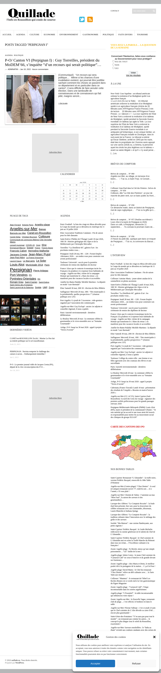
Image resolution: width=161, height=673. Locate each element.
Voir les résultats (133, 75)
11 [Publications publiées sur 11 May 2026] (63, 193)
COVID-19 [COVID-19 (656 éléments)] (30, 245)
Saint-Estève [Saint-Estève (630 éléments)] (44, 282)
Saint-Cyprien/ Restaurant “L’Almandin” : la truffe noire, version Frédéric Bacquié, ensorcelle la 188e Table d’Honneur (133, 480)
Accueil (7, 34)
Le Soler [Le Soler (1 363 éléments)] (41, 260)
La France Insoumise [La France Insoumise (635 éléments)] (34, 258)
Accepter (95, 663)
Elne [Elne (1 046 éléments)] (44, 245)
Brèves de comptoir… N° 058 (122, 205)
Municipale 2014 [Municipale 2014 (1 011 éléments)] (34, 265)
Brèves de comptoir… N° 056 (122, 236)
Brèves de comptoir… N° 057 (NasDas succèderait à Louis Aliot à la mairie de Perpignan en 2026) (131, 220)
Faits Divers (125, 34)
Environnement (69, 34)
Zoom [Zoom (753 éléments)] (51, 287)
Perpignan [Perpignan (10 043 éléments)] (21, 269)
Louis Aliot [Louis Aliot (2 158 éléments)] (17, 264)
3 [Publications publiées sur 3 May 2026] (102, 188)
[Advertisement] (20, 193)
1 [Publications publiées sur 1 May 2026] (89, 188)
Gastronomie (90, 34)
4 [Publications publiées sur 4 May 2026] (63, 190)
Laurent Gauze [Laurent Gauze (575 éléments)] (16, 261)
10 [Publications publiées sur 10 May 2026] (102, 190)
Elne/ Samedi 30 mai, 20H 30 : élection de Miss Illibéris (133, 334)
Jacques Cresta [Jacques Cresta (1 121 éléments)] (18, 254)
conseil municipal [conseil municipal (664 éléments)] (17, 245)
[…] (112, 153)
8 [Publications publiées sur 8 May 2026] (89, 190)
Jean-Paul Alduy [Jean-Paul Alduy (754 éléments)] (17, 257)
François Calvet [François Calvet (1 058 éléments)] (18, 250)
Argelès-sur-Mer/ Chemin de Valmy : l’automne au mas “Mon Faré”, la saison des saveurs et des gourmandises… (133, 497)
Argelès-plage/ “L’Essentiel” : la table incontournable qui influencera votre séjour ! (132, 594)
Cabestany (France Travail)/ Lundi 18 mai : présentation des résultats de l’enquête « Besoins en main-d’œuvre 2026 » (133, 390)
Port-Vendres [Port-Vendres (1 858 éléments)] (19, 275)
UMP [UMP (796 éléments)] (45, 287)
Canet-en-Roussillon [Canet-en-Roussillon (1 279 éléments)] (39, 233)
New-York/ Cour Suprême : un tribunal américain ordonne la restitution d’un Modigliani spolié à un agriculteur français (130, 96)
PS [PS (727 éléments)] (30, 275)
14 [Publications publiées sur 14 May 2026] (83, 193)
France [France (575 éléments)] (37, 248)
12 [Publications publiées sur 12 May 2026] (70, 193)
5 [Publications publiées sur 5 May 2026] (70, 190)
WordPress (19, 663)
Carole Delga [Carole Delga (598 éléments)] (15, 237)
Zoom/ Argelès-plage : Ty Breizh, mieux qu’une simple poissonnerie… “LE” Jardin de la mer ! (132, 550)
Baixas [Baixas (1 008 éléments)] (42, 229)
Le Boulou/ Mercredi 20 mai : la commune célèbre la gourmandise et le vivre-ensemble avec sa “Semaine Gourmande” (132, 375)
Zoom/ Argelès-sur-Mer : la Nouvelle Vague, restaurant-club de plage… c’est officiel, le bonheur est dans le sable (133, 601)
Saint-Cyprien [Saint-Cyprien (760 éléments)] (31, 282)
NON (117, 65)
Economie (49, 34)
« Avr (82, 201)
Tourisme (142, 34)
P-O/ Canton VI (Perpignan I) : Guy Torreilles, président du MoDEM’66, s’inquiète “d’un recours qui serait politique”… (53, 62)
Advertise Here (55, 152)
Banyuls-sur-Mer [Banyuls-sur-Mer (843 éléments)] (18, 233)
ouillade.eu (15, 660)
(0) (115, 153)
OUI (116, 68)
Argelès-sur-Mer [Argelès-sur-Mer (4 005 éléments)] (23, 229)
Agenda (20, 34)
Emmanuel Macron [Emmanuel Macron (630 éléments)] (17, 248)
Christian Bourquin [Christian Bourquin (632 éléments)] (29, 237)
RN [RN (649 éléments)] (38, 279)
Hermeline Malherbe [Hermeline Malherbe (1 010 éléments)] (38, 250)
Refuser (136, 663)
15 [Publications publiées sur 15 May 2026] (89, 193)
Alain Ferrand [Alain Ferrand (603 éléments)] (15, 225)
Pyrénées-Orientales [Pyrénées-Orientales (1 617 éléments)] (23, 278)
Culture (34, 34)
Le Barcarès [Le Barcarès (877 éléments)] (29, 261)
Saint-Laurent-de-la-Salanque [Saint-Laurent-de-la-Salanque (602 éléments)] (22, 287)
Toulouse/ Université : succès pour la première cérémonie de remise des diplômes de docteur (129, 309)
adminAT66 (13, 69)
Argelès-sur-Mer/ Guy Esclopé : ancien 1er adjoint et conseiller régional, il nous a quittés (132, 353)
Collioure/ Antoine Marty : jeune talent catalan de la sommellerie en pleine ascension (131, 279)
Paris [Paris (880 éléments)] (46, 265)
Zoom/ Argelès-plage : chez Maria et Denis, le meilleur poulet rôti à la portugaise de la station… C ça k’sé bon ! (133, 565)
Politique (108, 34)
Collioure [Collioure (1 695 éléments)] (44, 236)
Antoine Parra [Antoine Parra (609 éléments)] (27, 225)
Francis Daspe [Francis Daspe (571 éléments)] (47, 248)
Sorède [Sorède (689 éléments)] (38, 287)
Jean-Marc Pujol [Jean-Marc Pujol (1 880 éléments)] (39, 254)
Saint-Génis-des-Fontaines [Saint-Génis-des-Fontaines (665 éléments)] (21, 285)
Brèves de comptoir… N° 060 (122, 174)
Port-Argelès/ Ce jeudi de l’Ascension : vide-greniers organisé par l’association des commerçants (132, 347)
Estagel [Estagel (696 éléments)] (30, 248)
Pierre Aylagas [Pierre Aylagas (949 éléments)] (40, 270)
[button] (154, 637)
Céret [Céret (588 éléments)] (38, 245)
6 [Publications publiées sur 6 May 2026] (76, 190)
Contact (115, 11)
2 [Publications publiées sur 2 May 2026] (95, 188)
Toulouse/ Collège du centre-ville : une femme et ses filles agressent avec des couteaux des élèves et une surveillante (131, 360)
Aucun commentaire (40, 69)
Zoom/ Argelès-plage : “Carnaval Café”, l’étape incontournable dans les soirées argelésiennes (129, 588)
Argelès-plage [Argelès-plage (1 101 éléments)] (42, 224)
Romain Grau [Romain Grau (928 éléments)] (16, 282)
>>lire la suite (63, 103)
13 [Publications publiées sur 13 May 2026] (76, 193)
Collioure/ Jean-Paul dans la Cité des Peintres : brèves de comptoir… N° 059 (133, 189)
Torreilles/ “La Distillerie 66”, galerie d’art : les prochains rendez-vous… (129, 294)
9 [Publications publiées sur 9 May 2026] (95, 190)
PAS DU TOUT (121, 62)
